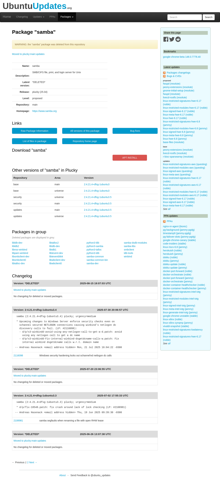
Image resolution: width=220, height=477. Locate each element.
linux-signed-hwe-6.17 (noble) (179, 111)
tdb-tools (128, 253)
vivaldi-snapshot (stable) (176, 326)
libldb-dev (17, 242)
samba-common (95, 256)
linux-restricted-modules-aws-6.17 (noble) (185, 195)
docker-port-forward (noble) (177, 271)
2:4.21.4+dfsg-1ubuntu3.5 (98, 197)
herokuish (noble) (172, 250)
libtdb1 (52, 249)
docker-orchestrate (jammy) (177, 281)
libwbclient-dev (57, 260)
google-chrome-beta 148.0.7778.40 (182, 56)
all (169, 209)
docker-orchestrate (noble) (177, 274)
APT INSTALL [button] (129, 157)
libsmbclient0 (19, 260)
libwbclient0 (55, 263)
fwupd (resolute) (171, 83)
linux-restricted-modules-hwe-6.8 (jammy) (185, 128)
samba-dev (92, 263)
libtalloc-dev (18, 263)
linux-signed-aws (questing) (177, 171)
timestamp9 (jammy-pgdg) (177, 233)
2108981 (18, 420)
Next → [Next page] (33, 462)
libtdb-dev (54, 246)
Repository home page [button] (85, 141)
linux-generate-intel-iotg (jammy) (180, 312)
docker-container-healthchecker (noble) (184, 285)
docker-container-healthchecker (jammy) (184, 288)
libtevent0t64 (56, 256)
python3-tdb (93, 253)
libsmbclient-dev (20, 256)
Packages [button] (66, 16)
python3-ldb (93, 242)
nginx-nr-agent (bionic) (175, 226)
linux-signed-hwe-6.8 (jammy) (179, 131)
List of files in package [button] (34, 141)
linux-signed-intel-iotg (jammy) (179, 305)
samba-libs (130, 246)
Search (208, 17)
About (62, 475)
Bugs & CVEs (174, 76)
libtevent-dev (56, 253)
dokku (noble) (170, 257)
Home (7, 16)
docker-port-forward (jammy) (178, 278)
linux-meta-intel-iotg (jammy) (178, 309)
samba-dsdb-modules (135, 242)
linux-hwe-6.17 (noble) (175, 118)
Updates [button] (38, 16)
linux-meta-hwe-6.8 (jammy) (178, 135)
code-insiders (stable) (174, 243)
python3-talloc (94, 249)
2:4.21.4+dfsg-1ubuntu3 (96, 184)
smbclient (129, 249)
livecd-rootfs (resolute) (175, 97)
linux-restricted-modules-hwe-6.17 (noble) (185, 107)
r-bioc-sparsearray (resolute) (178, 156)
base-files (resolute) (173, 142)
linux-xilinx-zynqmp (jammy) (178, 322)
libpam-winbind (20, 253)
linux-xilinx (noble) (172, 319)
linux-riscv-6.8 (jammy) (175, 247)
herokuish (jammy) (173, 254)
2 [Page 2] (28, 462)
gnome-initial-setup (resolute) (178, 90)
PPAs (52, 16)
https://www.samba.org (44, 111)
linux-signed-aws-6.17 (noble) (179, 202)
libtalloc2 (54, 242)
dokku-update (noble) (174, 264)
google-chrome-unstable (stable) (180, 315)
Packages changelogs (178, 72)
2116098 (18, 355)
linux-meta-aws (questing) (177, 174)
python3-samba (95, 246)
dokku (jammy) (171, 260)
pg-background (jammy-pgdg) (179, 229)
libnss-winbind (19, 249)
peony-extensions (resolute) (178, 87)
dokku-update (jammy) (175, 267)
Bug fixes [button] (135, 130)
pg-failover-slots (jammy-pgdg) (179, 236)
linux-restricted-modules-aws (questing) (184, 167)
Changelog (22, 16)
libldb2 (15, 246)
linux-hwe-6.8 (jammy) (175, 138)
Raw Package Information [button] (34, 130)
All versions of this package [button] (85, 130)
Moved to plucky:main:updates (28, 54)
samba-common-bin (97, 260)
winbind (128, 256)
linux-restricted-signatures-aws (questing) (185, 164)
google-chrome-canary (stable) (179, 240)
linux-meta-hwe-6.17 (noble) (178, 114)
